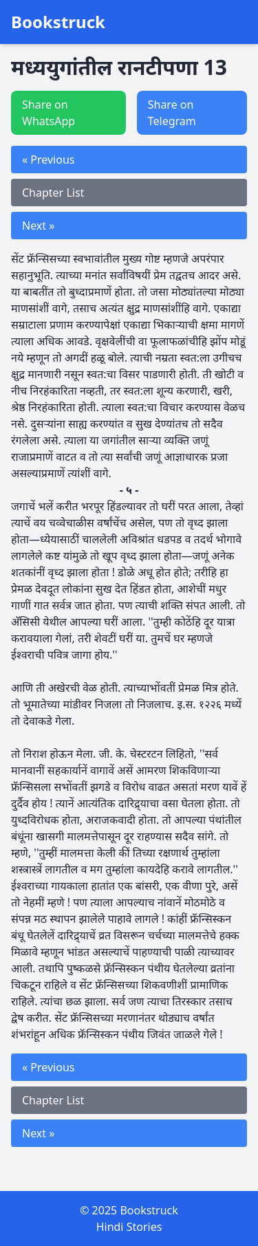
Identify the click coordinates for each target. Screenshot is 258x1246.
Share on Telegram (172, 113)
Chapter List (53, 192)
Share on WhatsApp (48, 113)
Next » (38, 225)
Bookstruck (58, 22)
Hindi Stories (129, 1226)
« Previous (48, 159)
